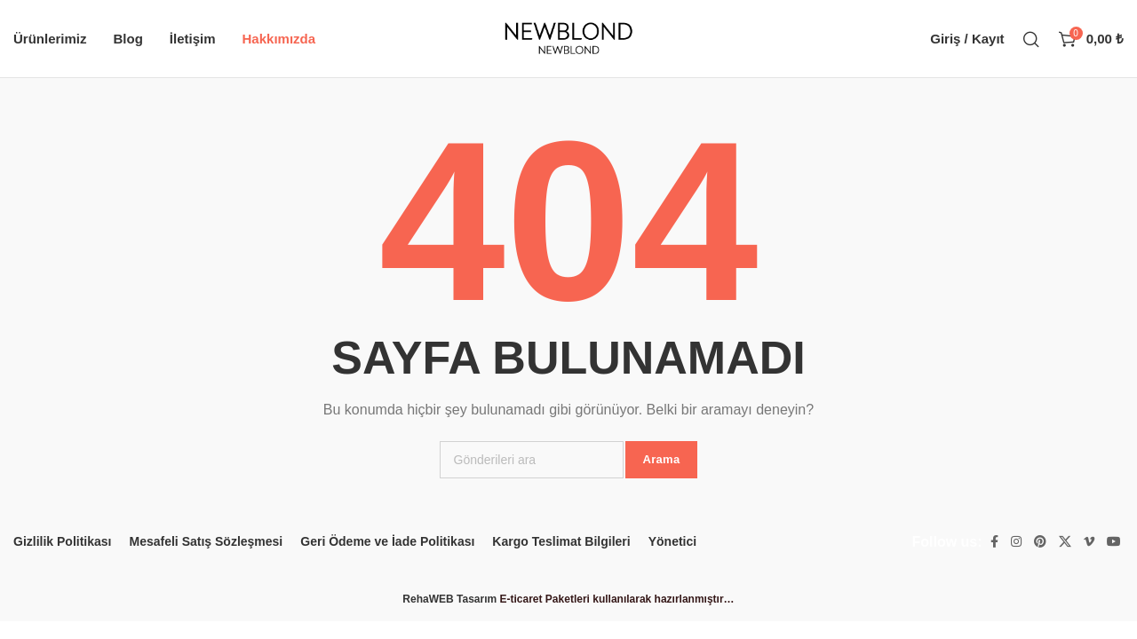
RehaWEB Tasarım (449, 599)
